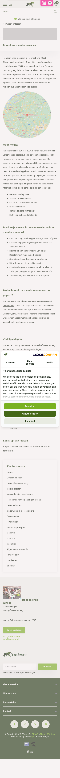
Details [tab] (49, 362)
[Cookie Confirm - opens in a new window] (45, 354)
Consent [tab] (10, 362)
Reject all (30, 421)
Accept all (30, 406)
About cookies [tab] (30, 362)
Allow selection (30, 413)
